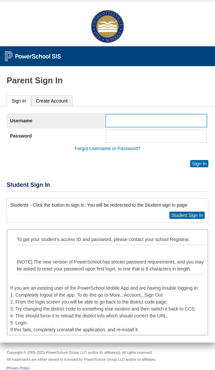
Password (21, 136)
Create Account (52, 100)
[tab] (19, 101)
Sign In (19, 100)
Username (21, 120)
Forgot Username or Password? (107, 148)
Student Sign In (187, 215)
